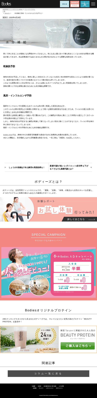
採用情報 (34, 388)
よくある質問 (61, 386)
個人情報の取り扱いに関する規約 (50, 386)
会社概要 (33, 386)
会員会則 (39, 386)
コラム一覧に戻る (48, 373)
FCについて (41, 388)
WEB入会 (64, 4)
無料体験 (74, 4)
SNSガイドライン (59, 388)
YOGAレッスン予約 (85, 4)
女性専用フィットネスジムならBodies (6, 4)
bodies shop (7, 135)
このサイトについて (49, 388)
